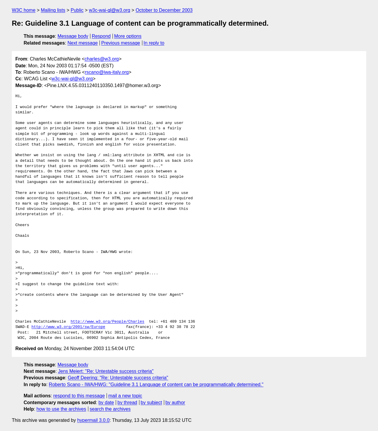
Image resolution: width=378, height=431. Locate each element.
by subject (151, 402)
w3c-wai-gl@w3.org (109, 10)
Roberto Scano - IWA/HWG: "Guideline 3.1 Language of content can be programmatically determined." (156, 384)
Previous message (120, 42)
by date (106, 402)
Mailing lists (53, 10)
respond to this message (79, 395)
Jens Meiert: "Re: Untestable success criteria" (106, 371)
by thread (127, 402)
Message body (73, 36)
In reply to (154, 42)
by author (175, 402)
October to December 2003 (164, 10)
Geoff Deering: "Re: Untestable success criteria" (118, 377)
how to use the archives (61, 409)
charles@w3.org (101, 58)
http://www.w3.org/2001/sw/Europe (68, 327)
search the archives (110, 409)
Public (77, 10)
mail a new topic (125, 395)
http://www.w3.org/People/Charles (107, 321)
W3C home (23, 10)
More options (128, 36)
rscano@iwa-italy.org (106, 72)
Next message (83, 42)
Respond (101, 36)
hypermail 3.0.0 (93, 420)
